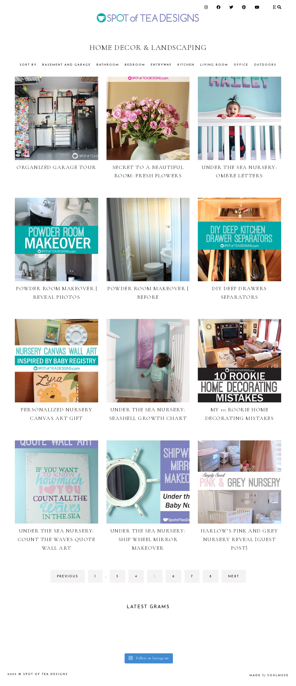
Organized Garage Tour (56, 167)
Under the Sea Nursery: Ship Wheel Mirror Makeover (148, 539)
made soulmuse (269, 675)
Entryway (161, 65)
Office (241, 65)
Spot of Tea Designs (45, 674)
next (233, 576)
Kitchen (186, 65)
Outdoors (265, 65)
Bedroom (135, 65)
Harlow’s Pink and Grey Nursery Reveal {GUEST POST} (239, 539)
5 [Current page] (158, 578)
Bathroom (107, 65)
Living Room (214, 65)
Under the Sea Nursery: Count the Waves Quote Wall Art (57, 539)
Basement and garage (66, 65)
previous (67, 576)
